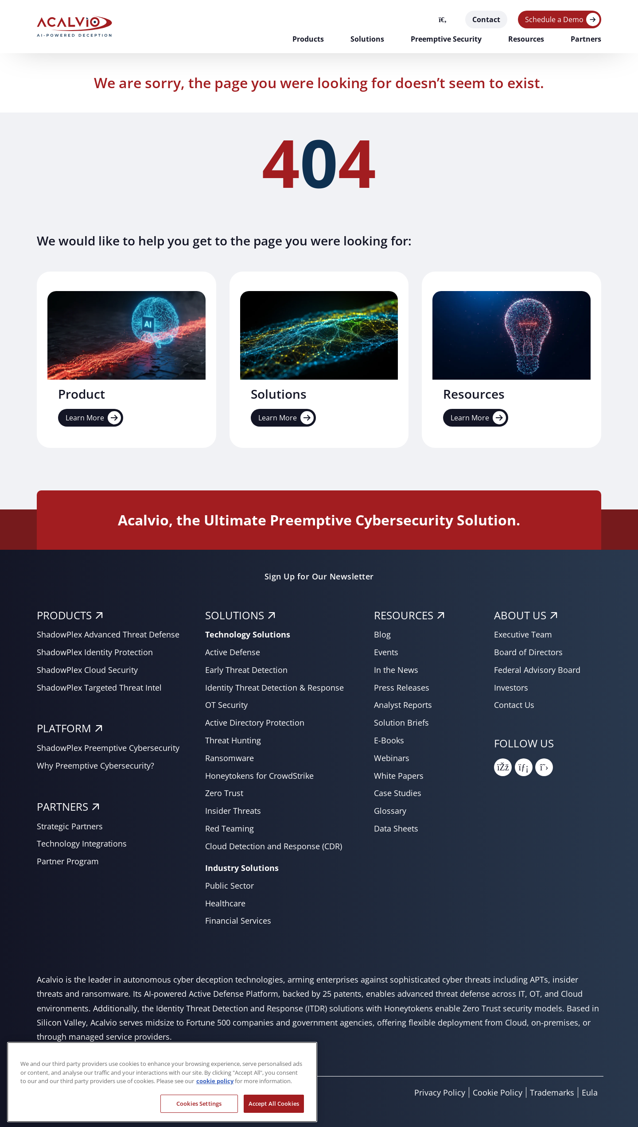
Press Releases (401, 687)
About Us (520, 615)
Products (308, 39)
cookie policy (214, 1088)
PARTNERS (62, 806)
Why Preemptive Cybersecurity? (95, 765)
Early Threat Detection (246, 670)
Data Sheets (396, 828)
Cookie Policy (497, 1092)
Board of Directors (528, 652)
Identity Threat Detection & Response (274, 687)
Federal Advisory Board (537, 670)
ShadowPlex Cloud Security (87, 670)
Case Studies (397, 793)
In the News (396, 670)
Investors (511, 687)
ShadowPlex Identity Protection (95, 652)
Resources (526, 39)
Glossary (390, 810)
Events (386, 652)
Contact (486, 19)
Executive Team (523, 634)
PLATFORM (64, 728)
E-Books (389, 740)
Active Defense (232, 652)
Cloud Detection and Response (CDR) (273, 846)
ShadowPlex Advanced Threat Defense (108, 634)
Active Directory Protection (254, 722)
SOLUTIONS (234, 615)
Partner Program (68, 861)
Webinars (391, 758)
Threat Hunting (233, 740)
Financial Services (238, 920)
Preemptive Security (446, 39)
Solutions (367, 39)
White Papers (399, 775)
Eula (590, 1092)
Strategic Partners (70, 826)
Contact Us (514, 705)
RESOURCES (403, 615)
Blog (382, 634)
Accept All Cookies (274, 1111)
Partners (586, 39)
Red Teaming (229, 828)
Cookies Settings (199, 1111)
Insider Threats (233, 810)
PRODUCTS (64, 615)
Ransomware (229, 758)
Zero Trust (224, 793)
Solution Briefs (401, 722)
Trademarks (552, 1092)
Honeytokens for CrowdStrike (259, 775)
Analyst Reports (403, 705)
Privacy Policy (439, 1092)
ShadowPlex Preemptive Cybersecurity (108, 747)
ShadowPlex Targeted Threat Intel (99, 687)
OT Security (226, 705)
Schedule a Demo (554, 19)
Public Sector (229, 885)
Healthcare (225, 903)
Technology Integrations (82, 843)
